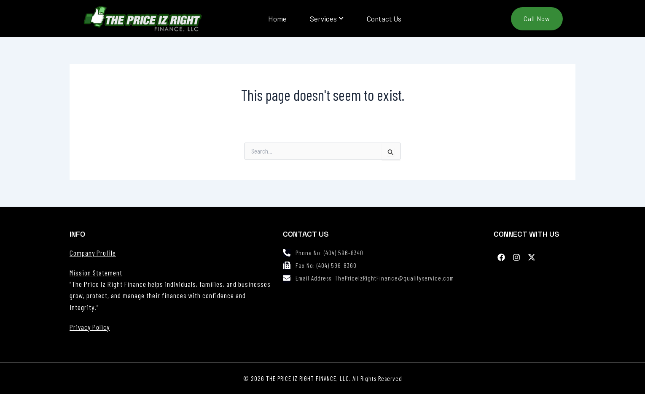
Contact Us (384, 18)
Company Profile (93, 252)
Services (327, 18)
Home (277, 18)
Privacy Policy (90, 327)
